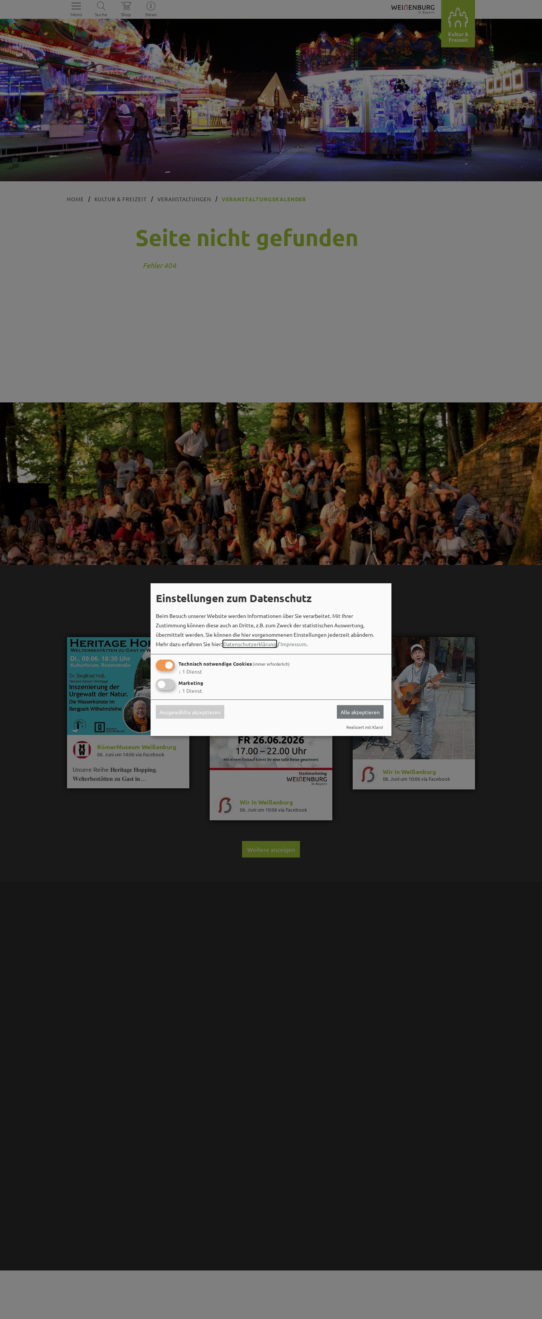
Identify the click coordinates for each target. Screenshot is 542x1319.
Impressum (293, 644)
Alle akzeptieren (360, 712)
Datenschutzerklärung (249, 644)
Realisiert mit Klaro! (364, 727)
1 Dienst (190, 671)
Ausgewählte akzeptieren (190, 712)
